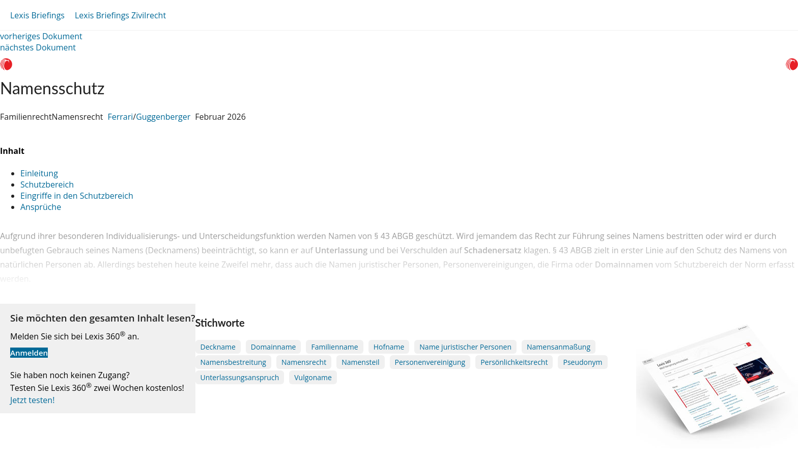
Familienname (334, 347)
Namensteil (360, 362)
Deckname (218, 347)
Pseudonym (582, 362)
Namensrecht (303, 362)
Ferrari (120, 116)
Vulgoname (313, 377)
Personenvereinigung (430, 362)
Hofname (389, 347)
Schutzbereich (47, 184)
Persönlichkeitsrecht (514, 362)
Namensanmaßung (558, 347)
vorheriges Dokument (41, 36)
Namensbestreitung (233, 362)
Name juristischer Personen (465, 347)
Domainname (273, 347)
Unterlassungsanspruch (240, 377)
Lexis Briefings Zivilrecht (120, 15)
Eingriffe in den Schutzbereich (76, 195)
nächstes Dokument (38, 47)
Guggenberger (163, 116)
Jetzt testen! (32, 400)
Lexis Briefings (37, 15)
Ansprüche (40, 207)
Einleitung (39, 173)
